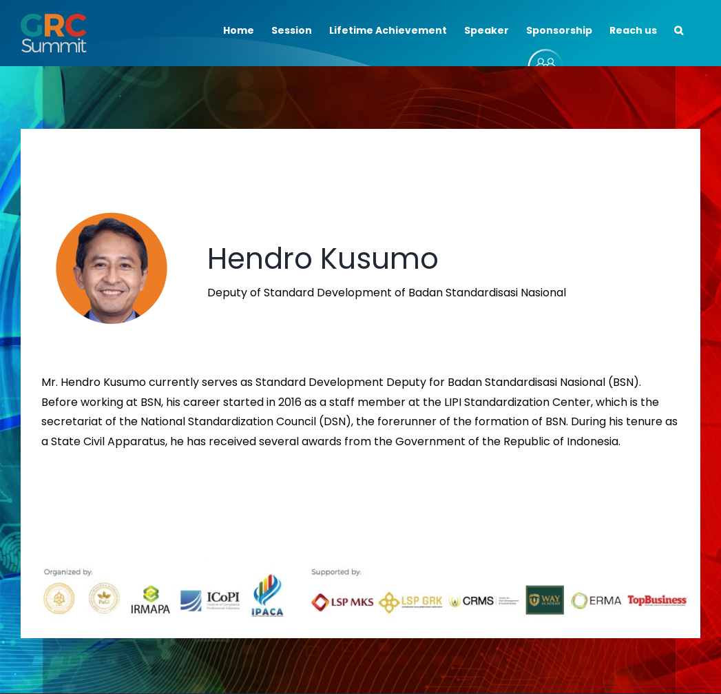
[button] (678, 29)
